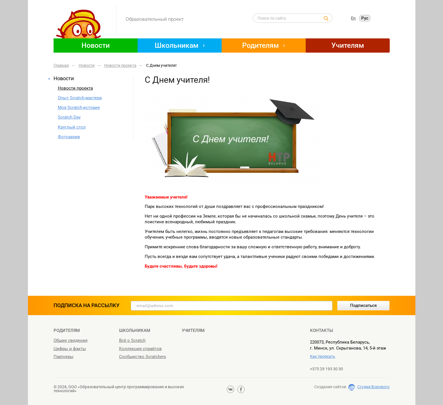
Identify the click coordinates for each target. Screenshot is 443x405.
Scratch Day (69, 117)
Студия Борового (373, 387)
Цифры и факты (70, 348)
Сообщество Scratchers (142, 356)
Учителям (347, 45)
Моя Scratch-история (79, 107)
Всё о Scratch (132, 340)
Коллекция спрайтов (140, 348)
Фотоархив (69, 136)
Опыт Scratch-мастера (80, 97)
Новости (95, 45)
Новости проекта (75, 88)
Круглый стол (72, 127)
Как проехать (322, 356)
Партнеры (64, 356)
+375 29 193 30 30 (326, 369)
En (353, 18)
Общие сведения (70, 340)
